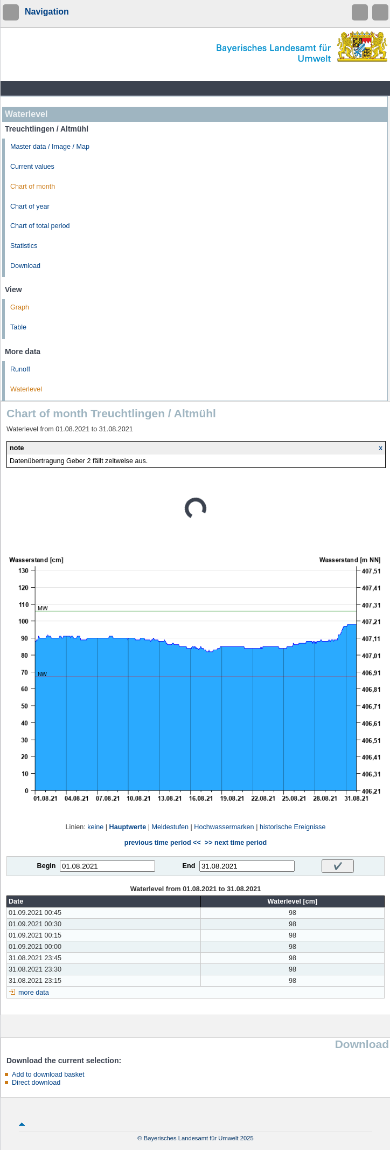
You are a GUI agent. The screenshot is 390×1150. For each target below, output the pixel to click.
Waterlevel (26, 389)
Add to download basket (48, 1074)
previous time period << (162, 842)
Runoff (20, 369)
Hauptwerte (128, 827)
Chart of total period (40, 226)
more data (33, 992)
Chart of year (30, 206)
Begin (46, 866)
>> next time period (236, 842)
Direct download (36, 1082)
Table (18, 327)
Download (25, 266)
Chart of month (32, 186)
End (189, 866)
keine (95, 827)
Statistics (23, 246)
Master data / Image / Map (49, 146)
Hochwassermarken (224, 827)
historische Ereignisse (293, 827)
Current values (32, 166)
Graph (19, 307)
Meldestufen (170, 827)
